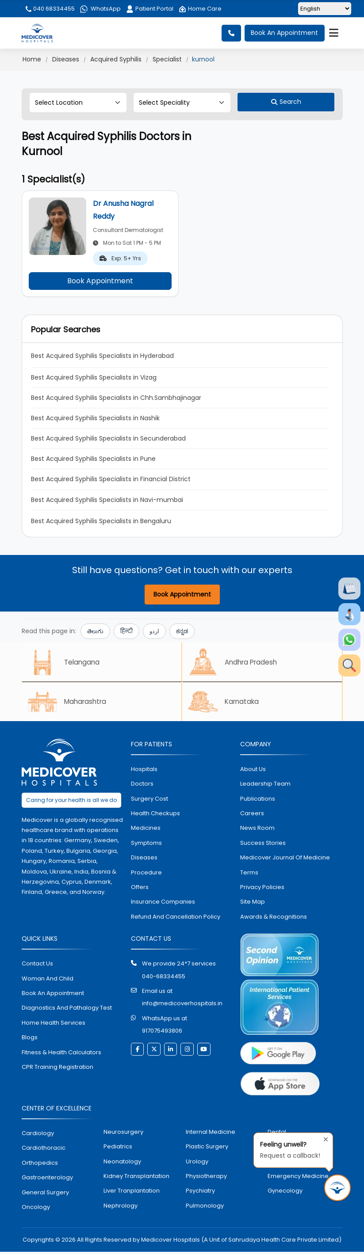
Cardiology (38, 1135)
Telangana (65, 662)
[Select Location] (78, 102)
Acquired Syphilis (116, 59)
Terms (249, 874)
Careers (252, 815)
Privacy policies (262, 889)
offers (140, 889)
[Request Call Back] (337, 1187)
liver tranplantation (131, 1193)
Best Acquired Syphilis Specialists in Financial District (111, 479)
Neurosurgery (123, 1134)
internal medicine (210, 1134)
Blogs (30, 1039)
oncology (36, 1209)
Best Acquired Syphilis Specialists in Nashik (95, 418)
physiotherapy (206, 1178)
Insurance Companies (163, 904)
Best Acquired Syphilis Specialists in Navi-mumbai (107, 499)
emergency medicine (298, 1178)
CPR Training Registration (57, 1069)
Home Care (200, 8)
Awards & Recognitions (273, 919)
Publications (257, 800)
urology (197, 1163)
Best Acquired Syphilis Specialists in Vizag (94, 377)
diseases (144, 859)
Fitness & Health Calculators (61, 1054)
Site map (252, 904)
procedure (146, 874)
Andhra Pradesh (236, 662)
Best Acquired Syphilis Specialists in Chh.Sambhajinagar (116, 397)
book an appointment (53, 995)
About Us (253, 771)
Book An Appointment (284, 33)
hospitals (144, 771)
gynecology (285, 1193)
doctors (142, 786)
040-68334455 (163, 978)
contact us (37, 965)
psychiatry (200, 1193)
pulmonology (205, 1208)
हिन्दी (126, 631)
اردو (154, 631)
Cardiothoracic (43, 1150)
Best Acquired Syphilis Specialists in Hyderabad (102, 355)
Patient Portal (149, 8)
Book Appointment (100, 281)
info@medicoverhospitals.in (182, 1005)
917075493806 (162, 1033)
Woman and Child (47, 981)
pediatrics (117, 1148)
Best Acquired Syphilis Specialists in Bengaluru (101, 521)
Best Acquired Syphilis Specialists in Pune (93, 458)
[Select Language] (324, 8)
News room (257, 830)
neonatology (122, 1163)
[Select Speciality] (182, 102)
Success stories (263, 845)
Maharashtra (69, 703)
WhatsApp (100, 8)
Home (32, 59)
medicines (146, 830)
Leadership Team (265, 786)
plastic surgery (207, 1148)
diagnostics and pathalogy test (67, 1010)
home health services (53, 1025)
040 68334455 (49, 8)
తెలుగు (95, 631)
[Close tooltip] (323, 1138)
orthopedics (40, 1165)
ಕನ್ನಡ (182, 631)
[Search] (286, 102)
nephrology (120, 1208)
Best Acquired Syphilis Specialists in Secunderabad (108, 438)
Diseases (65, 59)
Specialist (167, 59)
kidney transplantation (136, 1178)
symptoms (146, 845)
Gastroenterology (47, 1179)
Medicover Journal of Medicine (285, 859)
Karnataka (226, 703)
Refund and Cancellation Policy (175, 919)
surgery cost (149, 800)
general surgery (45, 1194)
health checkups (155, 815)
